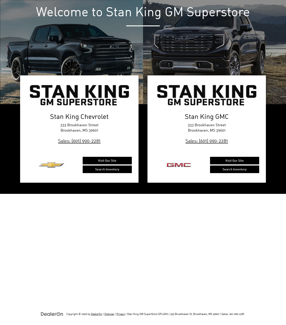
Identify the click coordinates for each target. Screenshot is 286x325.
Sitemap (109, 314)
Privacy (120, 314)
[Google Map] (143, 249)
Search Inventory (107, 169)
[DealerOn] (52, 314)
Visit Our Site (107, 160)
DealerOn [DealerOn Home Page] (96, 314)
